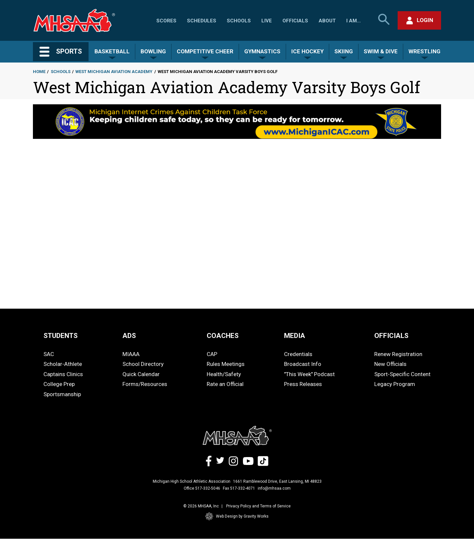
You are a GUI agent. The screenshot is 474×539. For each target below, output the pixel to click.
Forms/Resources (144, 384)
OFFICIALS (391, 336)
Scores (166, 21)
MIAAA (131, 354)
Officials (295, 21)
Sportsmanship (62, 394)
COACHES (223, 336)
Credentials (298, 354)
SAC (48, 354)
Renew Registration (398, 354)
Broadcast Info (302, 364)
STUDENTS (60, 336)
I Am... (353, 21)
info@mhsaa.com (274, 488)
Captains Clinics (63, 374)
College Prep (59, 384)
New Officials (390, 364)
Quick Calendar (141, 374)
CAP (212, 354)
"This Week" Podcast (309, 374)
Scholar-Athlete (62, 364)
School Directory (143, 364)
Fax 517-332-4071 (239, 488)
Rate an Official (225, 384)
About (327, 21)
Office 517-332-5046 (202, 488)
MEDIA (294, 336)
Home (39, 71)
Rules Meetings (226, 364)
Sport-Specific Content (402, 374)
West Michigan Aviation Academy (113, 71)
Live (266, 21)
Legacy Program (394, 384)
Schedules (201, 21)
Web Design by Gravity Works (237, 516)
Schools (239, 21)
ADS (129, 336)
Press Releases (303, 384)
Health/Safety (224, 374)
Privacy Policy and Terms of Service (258, 506)
